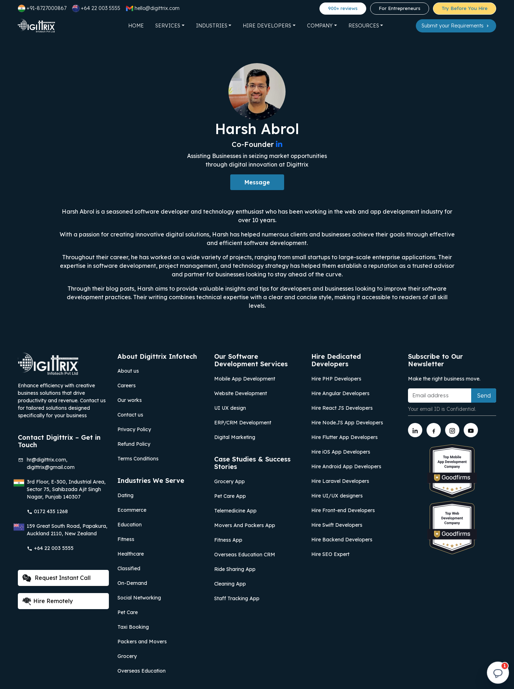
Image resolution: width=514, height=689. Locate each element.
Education (129, 524)
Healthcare (130, 554)
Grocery (127, 656)
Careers (126, 385)
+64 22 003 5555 (96, 8)
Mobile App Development (244, 379)
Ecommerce (131, 510)
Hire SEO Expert (330, 554)
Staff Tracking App (236, 598)
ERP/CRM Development (242, 422)
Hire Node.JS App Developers (347, 422)
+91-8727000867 (42, 8)
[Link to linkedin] (415, 430)
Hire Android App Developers (346, 466)
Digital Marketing (234, 437)
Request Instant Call (56, 578)
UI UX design (230, 408)
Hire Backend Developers (341, 539)
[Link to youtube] (471, 430)
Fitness (125, 539)
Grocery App (229, 481)
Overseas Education (141, 671)
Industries (211, 25)
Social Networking (139, 597)
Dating (125, 495)
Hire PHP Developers (336, 379)
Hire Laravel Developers (340, 481)
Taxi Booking (133, 627)
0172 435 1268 (47, 511)
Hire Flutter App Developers (344, 437)
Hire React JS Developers (342, 408)
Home (136, 25)
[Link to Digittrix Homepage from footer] (48, 363)
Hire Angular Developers (340, 393)
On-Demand (132, 583)
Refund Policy (133, 444)
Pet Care (127, 612)
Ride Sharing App (235, 569)
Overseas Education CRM (244, 554)
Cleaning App (230, 584)
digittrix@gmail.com (51, 467)
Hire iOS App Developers (340, 452)
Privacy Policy (134, 429)
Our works (129, 400)
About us (128, 371)
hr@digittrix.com (46, 459)
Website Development (240, 393)
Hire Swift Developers (336, 525)
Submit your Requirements (456, 25)
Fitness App (228, 540)
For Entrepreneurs (399, 8)
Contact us (130, 415)
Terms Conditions (137, 458)
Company (320, 25)
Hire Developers (267, 25)
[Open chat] (498, 673)
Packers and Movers (142, 641)
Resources (363, 25)
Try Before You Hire (465, 8)
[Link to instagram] (452, 430)
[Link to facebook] (434, 430)
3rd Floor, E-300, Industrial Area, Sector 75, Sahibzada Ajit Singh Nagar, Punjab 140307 (66, 489)
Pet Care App (230, 496)
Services (167, 25)
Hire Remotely (47, 601)
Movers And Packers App (244, 525)
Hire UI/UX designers (337, 495)
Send (484, 395)
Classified (128, 568)
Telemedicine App (235, 510)
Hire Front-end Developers (343, 510)
